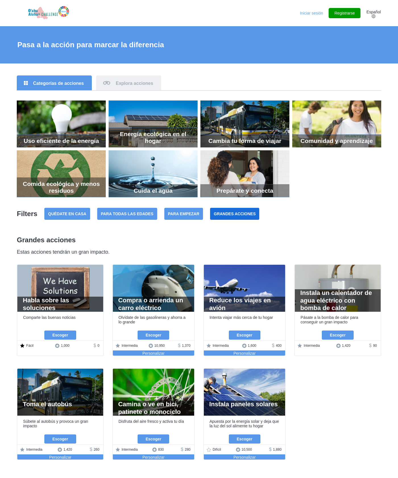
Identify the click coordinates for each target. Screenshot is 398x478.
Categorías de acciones (58, 83)
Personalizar (153, 353)
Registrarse (344, 13)
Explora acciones (135, 83)
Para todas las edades (127, 214)
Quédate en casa (67, 214)
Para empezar (183, 214)
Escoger (60, 335)
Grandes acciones (235, 214)
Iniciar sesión (311, 13)
